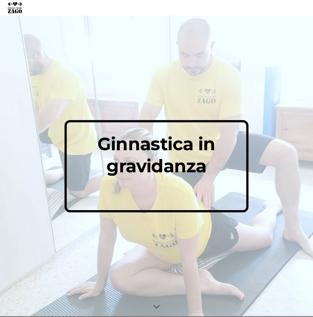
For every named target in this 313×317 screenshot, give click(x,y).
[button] (156, 307)
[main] (156, 166)
